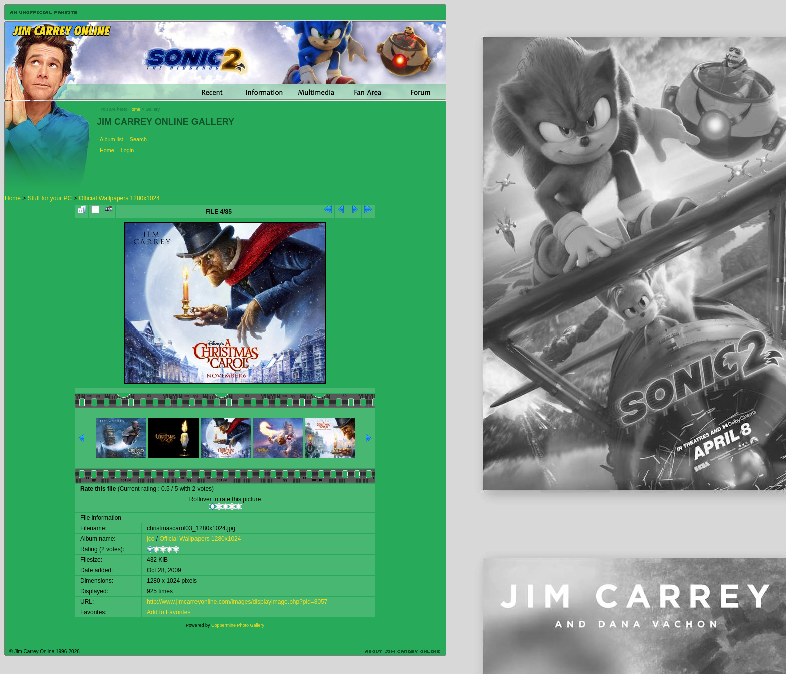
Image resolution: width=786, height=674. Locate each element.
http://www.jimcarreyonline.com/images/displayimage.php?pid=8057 (237, 601)
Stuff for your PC (50, 198)
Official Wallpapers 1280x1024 (119, 198)
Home (134, 109)
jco (150, 538)
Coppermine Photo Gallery (237, 625)
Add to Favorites (168, 612)
